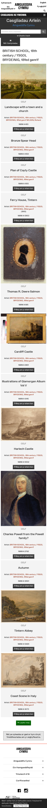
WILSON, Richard (34, 120)
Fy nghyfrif (41, 6)
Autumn (23, 567)
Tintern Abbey (23, 630)
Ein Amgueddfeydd (8, 8)
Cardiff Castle (23, 351)
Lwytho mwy (23, 723)
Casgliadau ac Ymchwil (13, 15)
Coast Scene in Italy (23, 696)
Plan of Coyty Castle (23, 170)
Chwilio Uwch (23, 36)
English (43, 3)
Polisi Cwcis (23, 803)
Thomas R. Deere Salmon (23, 291)
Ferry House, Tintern (23, 200)
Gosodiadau (6, 806)
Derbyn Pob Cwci (21, 806)
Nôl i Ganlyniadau (10, 41)
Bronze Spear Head (23, 140)
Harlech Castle (23, 448)
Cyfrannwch (6, 3)
